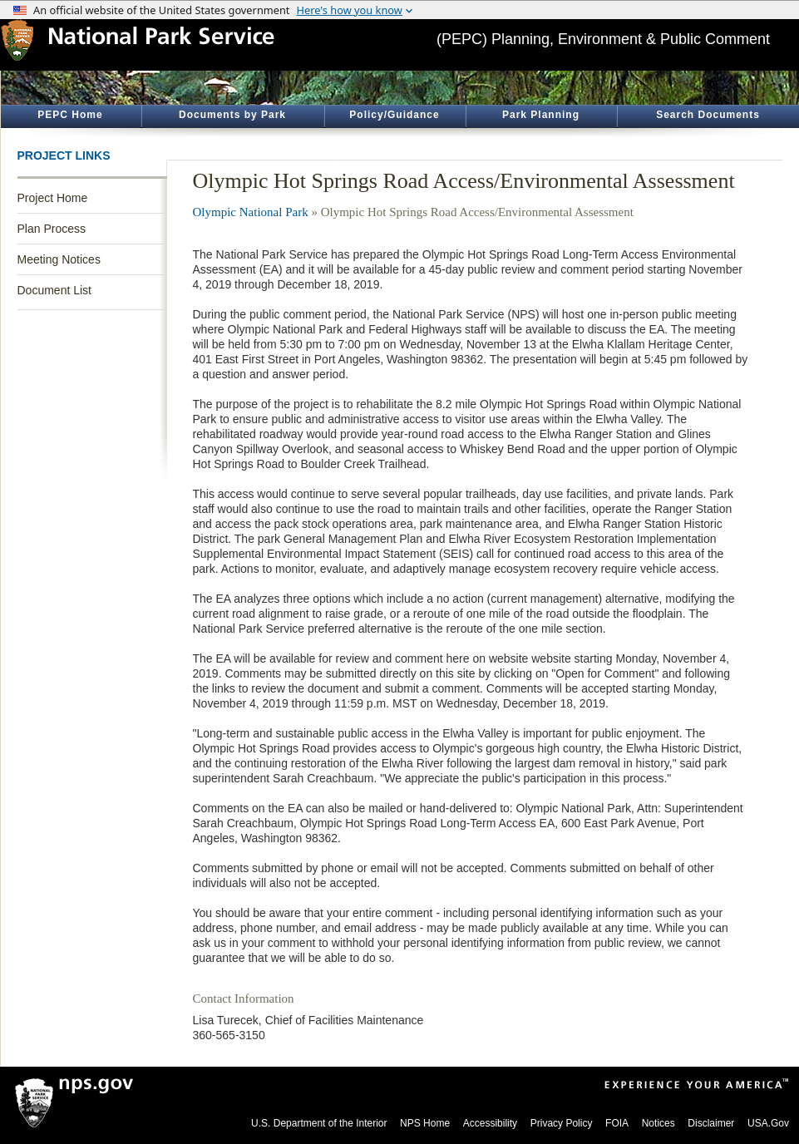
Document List (54, 290)
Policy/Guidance (394, 115)
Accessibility (490, 1123)
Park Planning (541, 115)
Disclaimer (711, 1123)
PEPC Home (69, 115)
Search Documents (708, 115)
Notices (658, 1123)
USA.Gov (768, 1123)
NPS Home (425, 1123)
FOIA (617, 1123)
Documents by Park (232, 115)
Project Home (52, 198)
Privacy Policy (561, 1123)
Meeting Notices (59, 259)
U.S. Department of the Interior (319, 1123)
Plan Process (51, 228)
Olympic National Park (250, 212)
